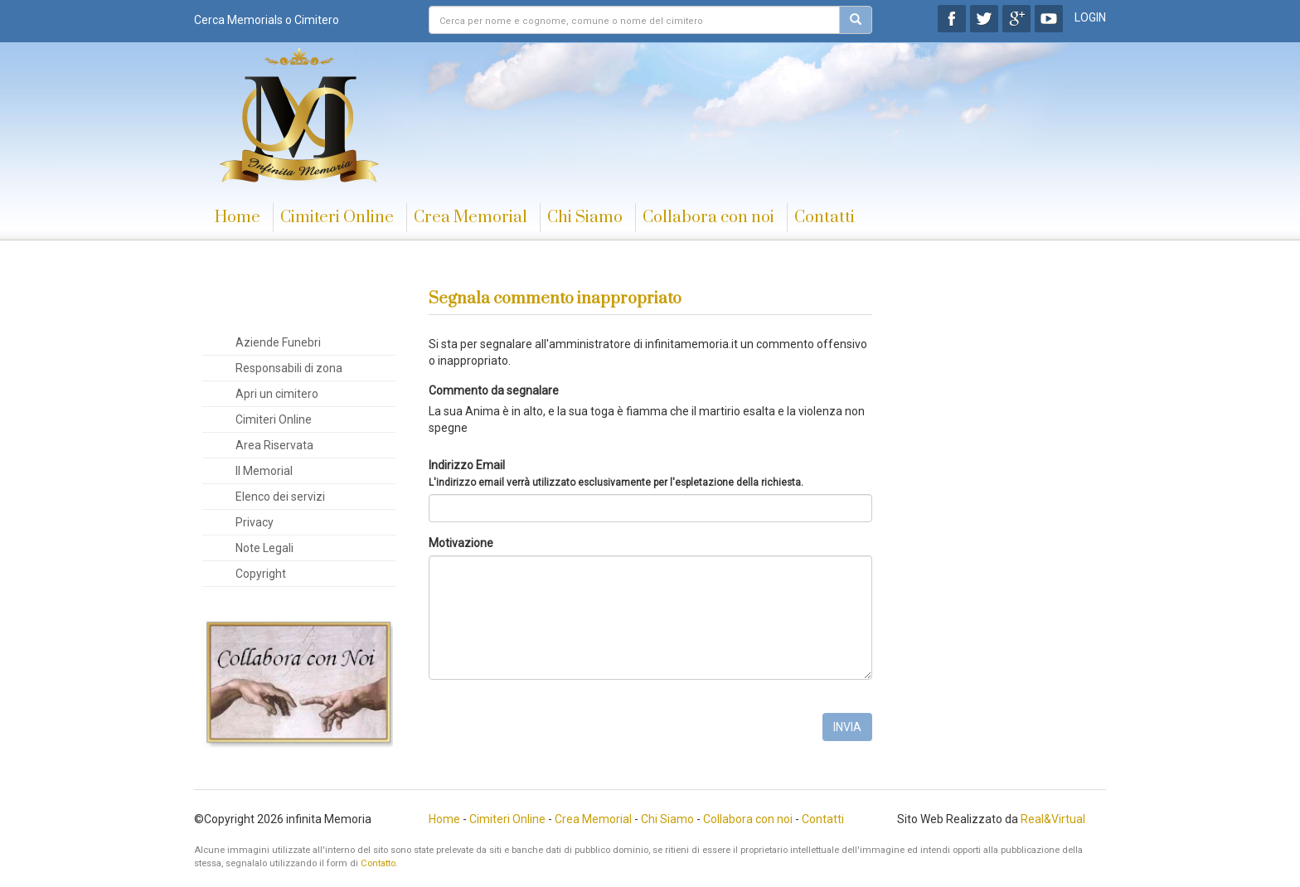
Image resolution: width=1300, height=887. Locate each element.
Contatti (824, 217)
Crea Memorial (470, 217)
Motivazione (461, 543)
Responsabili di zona (288, 368)
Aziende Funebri (278, 342)
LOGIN (1090, 17)
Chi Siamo (585, 217)
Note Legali (264, 548)
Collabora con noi (708, 217)
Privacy (254, 522)
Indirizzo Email (616, 473)
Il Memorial (264, 470)
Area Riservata (274, 445)
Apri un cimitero (276, 393)
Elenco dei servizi (280, 496)
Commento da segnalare (494, 390)
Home (237, 217)
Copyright (260, 573)
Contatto (378, 863)
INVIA (847, 727)
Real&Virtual (1053, 819)
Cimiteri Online (337, 217)
